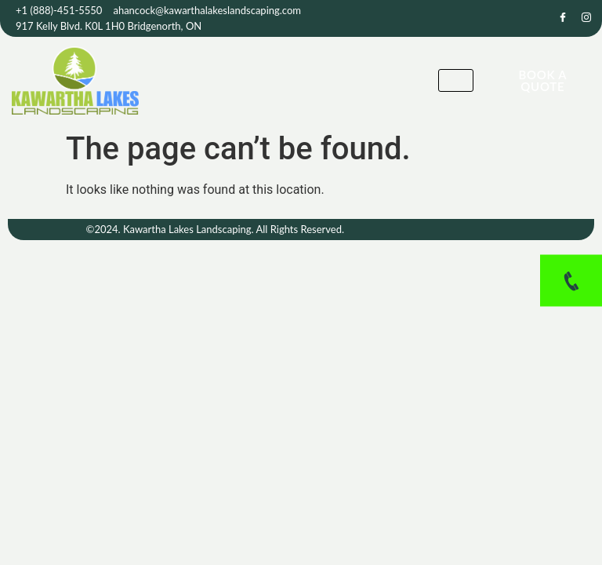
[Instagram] (586, 19)
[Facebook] (563, 19)
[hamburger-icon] (455, 80)
